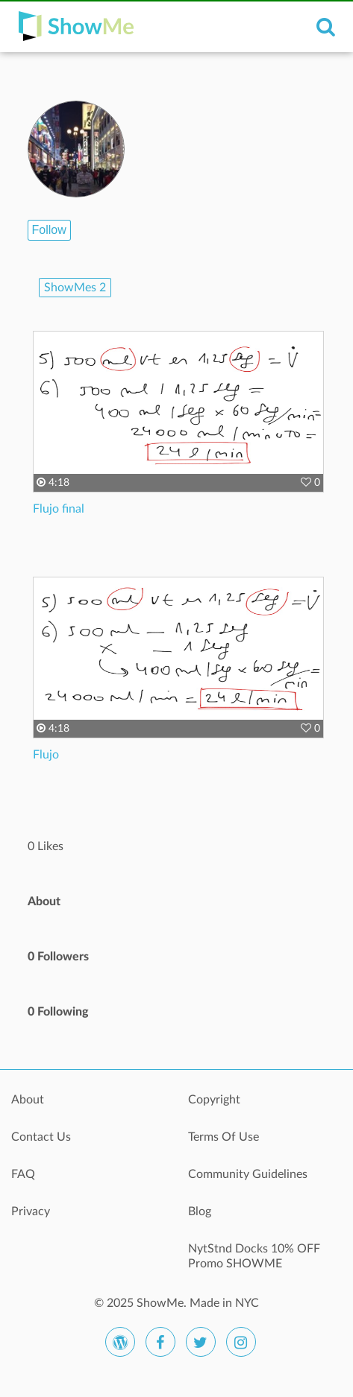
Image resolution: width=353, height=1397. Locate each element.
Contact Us (41, 1137)
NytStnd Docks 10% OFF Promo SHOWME (254, 1256)
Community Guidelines (247, 1174)
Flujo (46, 755)
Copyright (214, 1100)
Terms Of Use (223, 1137)
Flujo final (58, 509)
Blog (199, 1211)
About (27, 1100)
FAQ (23, 1174)
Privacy (30, 1211)
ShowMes (75, 288)
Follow (49, 230)
